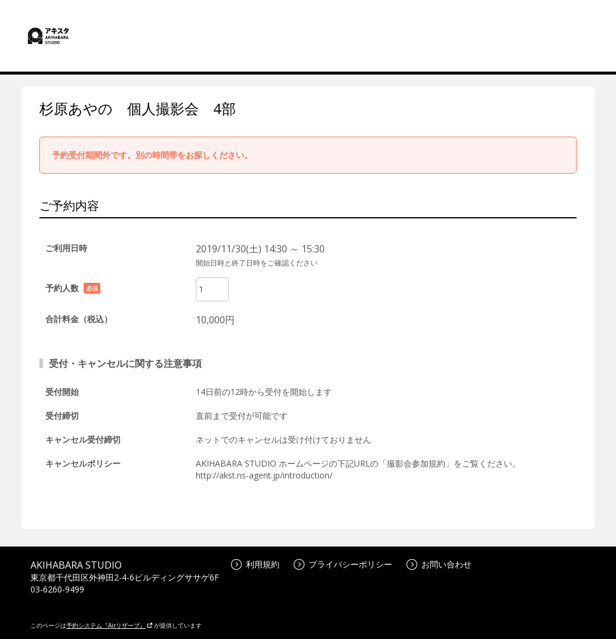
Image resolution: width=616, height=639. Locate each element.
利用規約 (255, 564)
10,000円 (215, 319)
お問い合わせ (439, 564)
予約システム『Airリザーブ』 (109, 625)
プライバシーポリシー (343, 564)
